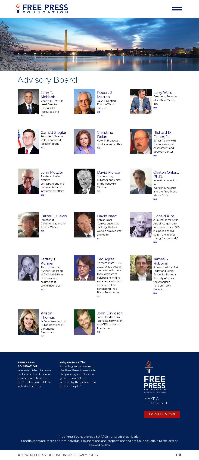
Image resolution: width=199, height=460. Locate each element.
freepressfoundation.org (41, 10)
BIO (42, 116)
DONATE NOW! (162, 414)
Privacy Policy (86, 455)
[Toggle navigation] (177, 9)
